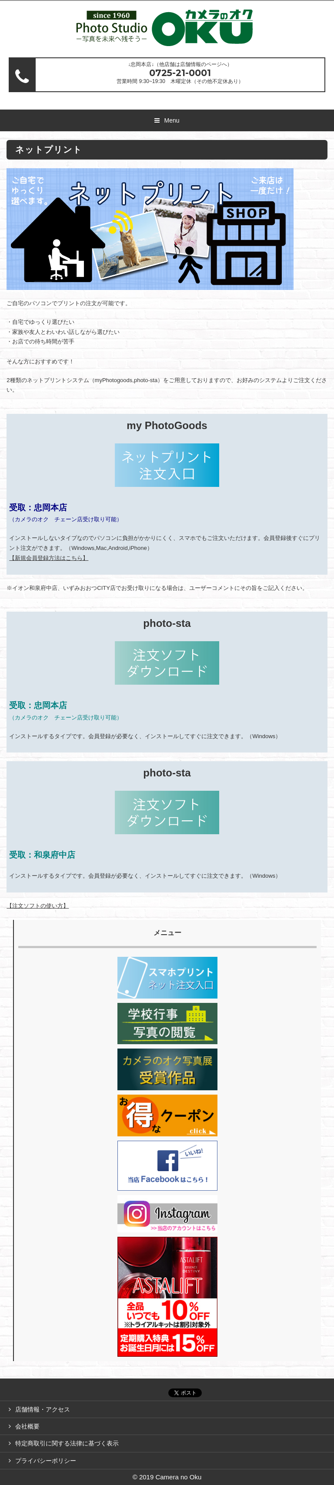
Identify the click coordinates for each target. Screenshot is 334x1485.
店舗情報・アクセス (42, 1409)
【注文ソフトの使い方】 (38, 905)
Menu (171, 120)
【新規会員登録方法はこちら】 (48, 558)
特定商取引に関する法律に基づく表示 (67, 1443)
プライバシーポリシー (45, 1460)
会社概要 (27, 1426)
